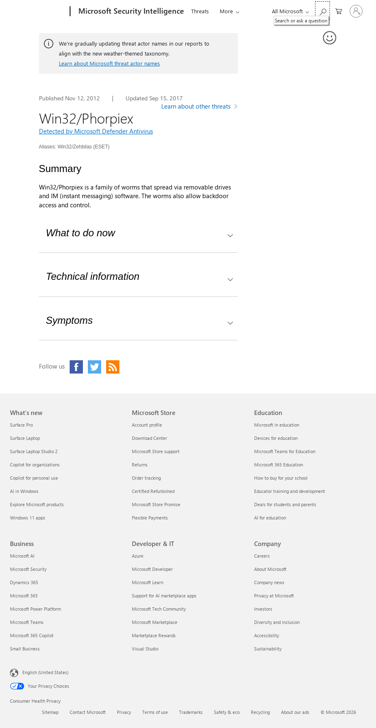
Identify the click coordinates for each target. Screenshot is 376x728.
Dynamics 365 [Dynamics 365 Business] (24, 582)
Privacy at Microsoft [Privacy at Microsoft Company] (274, 595)
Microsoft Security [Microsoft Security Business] (28, 569)
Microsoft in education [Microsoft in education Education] (276, 425)
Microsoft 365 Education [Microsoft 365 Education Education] (278, 464)
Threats (200, 11)
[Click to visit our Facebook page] (76, 367)
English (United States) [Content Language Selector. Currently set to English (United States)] (45, 672)
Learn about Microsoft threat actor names (109, 63)
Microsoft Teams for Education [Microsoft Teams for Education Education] (284, 451)
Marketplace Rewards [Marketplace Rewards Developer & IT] (154, 635)
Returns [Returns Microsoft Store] (140, 464)
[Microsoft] (38, 11)
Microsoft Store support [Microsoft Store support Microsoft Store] (156, 451)
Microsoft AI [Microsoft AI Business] (22, 556)
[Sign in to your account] (356, 11)
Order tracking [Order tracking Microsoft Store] (146, 478)
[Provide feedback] (330, 38)
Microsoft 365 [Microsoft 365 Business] (24, 595)
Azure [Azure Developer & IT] (137, 556)
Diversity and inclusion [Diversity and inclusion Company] (277, 622)
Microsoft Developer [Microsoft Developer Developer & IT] (152, 569)
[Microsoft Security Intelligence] (130, 11)
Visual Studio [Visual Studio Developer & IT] (145, 648)
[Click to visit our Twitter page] (94, 367)
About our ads (295, 712)
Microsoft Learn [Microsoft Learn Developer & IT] (147, 582)
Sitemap (50, 712)
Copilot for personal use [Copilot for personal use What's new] (34, 478)
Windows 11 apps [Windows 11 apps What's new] (27, 517)
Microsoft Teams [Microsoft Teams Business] (27, 622)
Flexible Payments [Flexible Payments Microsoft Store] (150, 517)
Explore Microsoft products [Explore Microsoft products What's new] (37, 504)
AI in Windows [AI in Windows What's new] (24, 491)
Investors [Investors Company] (263, 609)
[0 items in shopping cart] (338, 10)
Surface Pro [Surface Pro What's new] (21, 425)
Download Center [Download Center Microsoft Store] (149, 438)
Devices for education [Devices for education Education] (276, 438)
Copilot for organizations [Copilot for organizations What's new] (35, 464)
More (226, 11)
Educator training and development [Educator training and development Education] (289, 491)
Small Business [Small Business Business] (25, 648)
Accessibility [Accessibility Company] (266, 635)
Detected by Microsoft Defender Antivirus (96, 131)
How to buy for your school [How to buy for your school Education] (281, 478)
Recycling (260, 712)
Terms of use (155, 712)
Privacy (124, 712)
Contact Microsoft (88, 712)
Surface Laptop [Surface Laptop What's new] (25, 438)
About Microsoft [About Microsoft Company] (270, 569)
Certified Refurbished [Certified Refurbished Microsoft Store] (153, 491)
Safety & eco (227, 712)
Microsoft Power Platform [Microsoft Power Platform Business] (35, 609)
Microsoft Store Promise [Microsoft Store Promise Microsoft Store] (156, 504)
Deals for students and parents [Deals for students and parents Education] (285, 504)
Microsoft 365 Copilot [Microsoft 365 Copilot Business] (31, 635)
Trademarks (191, 712)
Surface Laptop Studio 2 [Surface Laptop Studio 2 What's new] (34, 451)
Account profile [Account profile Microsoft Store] (147, 425)
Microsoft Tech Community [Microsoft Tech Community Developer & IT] (159, 609)
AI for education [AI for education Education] (270, 517)
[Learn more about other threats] (199, 107)
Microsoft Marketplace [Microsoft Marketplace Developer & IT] (154, 622)
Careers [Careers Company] (262, 556)
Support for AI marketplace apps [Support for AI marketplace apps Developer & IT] (164, 595)
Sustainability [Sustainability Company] (267, 648)
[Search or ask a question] (322, 10)
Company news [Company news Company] (269, 582)
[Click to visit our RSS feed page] (112, 367)
